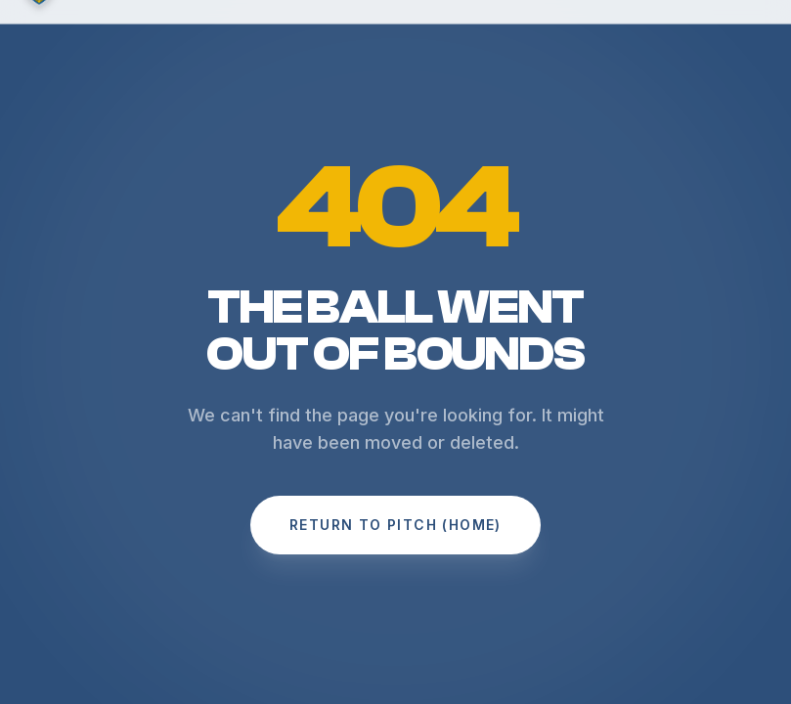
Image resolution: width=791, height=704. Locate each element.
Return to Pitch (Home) (395, 524)
